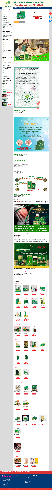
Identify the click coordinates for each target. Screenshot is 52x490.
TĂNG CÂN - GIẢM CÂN (18, 324)
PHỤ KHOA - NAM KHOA (18, 283)
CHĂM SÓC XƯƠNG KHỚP (18, 382)
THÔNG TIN (16, 456)
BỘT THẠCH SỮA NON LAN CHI (9, 104)
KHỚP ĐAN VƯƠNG (16, 236)
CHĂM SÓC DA (17, 339)
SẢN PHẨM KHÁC (17, 413)
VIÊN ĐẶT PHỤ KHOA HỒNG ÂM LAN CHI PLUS (9, 92)
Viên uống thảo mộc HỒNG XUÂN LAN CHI (9, 100)
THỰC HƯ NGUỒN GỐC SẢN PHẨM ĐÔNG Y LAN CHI (9, 97)
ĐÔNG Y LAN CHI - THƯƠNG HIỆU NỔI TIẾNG (21, 441)
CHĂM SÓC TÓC (17, 367)
